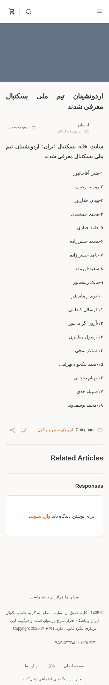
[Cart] (11, 11)
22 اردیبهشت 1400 (73, 131)
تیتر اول (44, 429)
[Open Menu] (99, 11)
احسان (83, 125)
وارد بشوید (40, 516)
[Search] (27, 11)
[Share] (12, 430)
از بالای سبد (63, 429)
